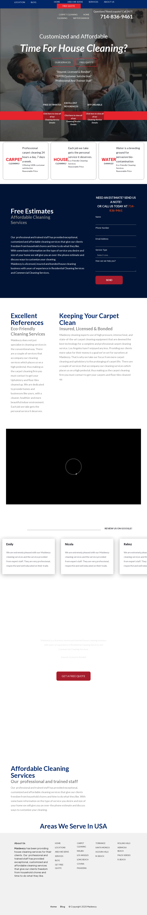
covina (80, 864)
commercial (110, 738)
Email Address (101, 239)
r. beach (122, 859)
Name (98, 217)
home (57, 2)
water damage (81, 18)
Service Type (101, 250)
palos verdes (124, 855)
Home (58, 843)
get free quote (59, 866)
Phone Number (102, 228)
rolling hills (124, 843)
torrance (100, 843)
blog (33, 2)
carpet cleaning (68, 14)
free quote (69, 6)
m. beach (99, 856)
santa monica (102, 847)
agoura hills (102, 852)
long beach (82, 859)
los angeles (83, 855)
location (19, 2)
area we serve (75, 2)
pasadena (82, 868)
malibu (80, 851)
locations (60, 847)
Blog (57, 860)
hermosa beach (122, 849)
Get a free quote (73, 676)
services (93, 2)
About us (109, 2)
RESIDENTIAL (37, 738)
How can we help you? (105, 261)
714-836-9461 (116, 16)
